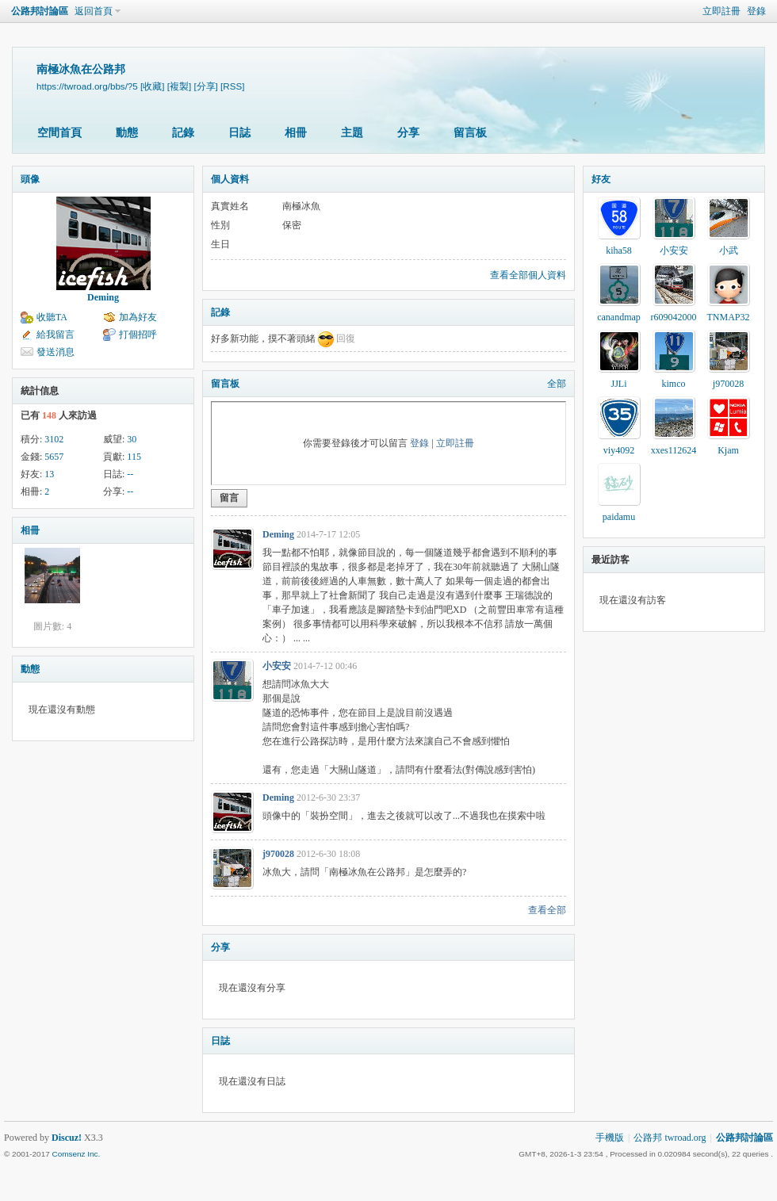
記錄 (183, 133)
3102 (53, 439)
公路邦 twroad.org (669, 1137)
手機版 (609, 1137)
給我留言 (55, 334)
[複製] (179, 86)
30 (131, 439)
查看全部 (547, 910)
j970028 (278, 853)
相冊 (296, 133)
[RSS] (232, 86)
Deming (103, 297)
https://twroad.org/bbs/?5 (87, 86)
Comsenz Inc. (76, 1153)
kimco (674, 383)
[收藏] (152, 86)
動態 (127, 133)
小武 (728, 250)
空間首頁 (59, 133)
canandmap (619, 317)
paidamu (619, 516)
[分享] (205, 86)
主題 (352, 133)
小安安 (276, 665)
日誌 (239, 133)
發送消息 (55, 352)
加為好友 (138, 317)
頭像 (30, 179)
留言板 (470, 133)
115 (134, 456)
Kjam (728, 450)
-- (130, 474)
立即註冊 (721, 11)
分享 (408, 133)
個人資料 (230, 179)
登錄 (756, 11)
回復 (345, 338)
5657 (53, 456)
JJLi (618, 383)
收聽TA (51, 317)
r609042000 (674, 317)
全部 (556, 383)
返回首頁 (94, 11)
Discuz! (67, 1137)
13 (49, 474)
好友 (600, 179)
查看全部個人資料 (528, 275)
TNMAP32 (727, 317)
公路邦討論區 (39, 11)
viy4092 (618, 450)
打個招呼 (138, 334)
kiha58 (619, 250)
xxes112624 (674, 450)
